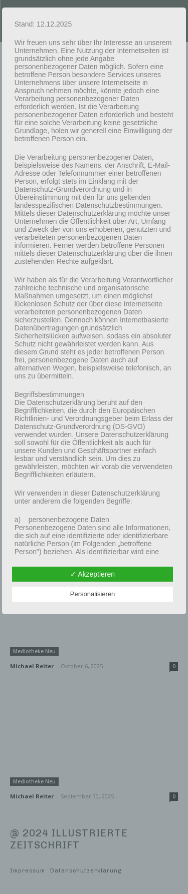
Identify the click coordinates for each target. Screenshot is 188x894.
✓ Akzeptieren (92, 574)
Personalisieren (92, 594)
